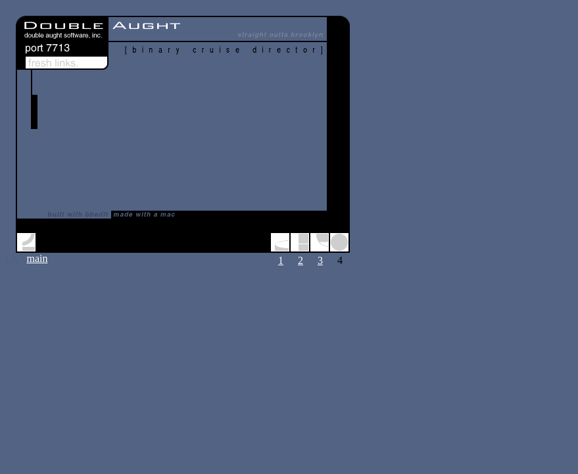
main (36, 258)
